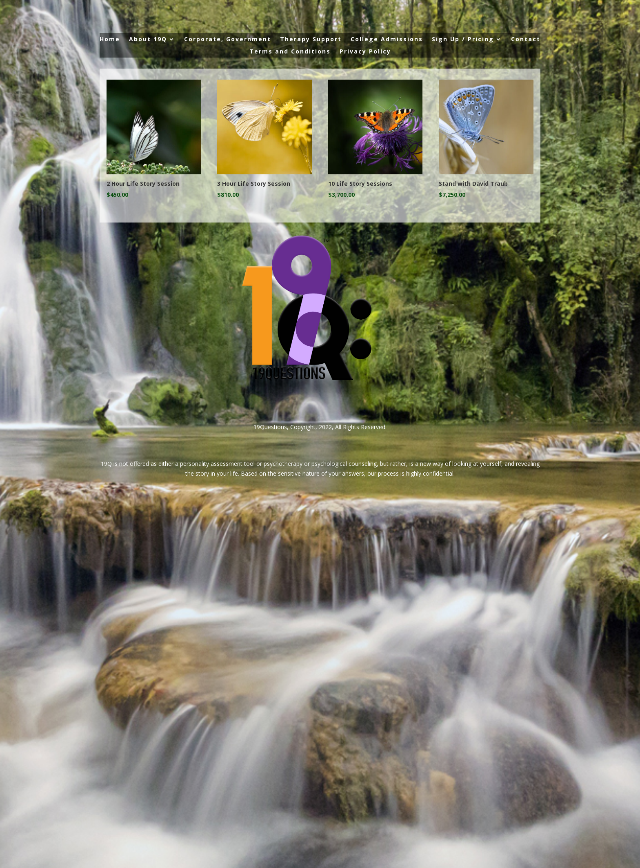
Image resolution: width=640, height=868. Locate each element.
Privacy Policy (365, 52)
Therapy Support (311, 39)
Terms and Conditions (290, 52)
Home (110, 39)
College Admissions (387, 39)
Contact (525, 39)
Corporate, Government (227, 39)
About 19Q (148, 39)
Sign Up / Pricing (463, 39)
